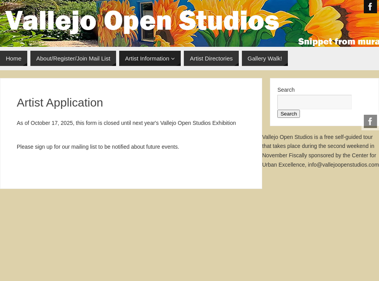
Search (285, 90)
